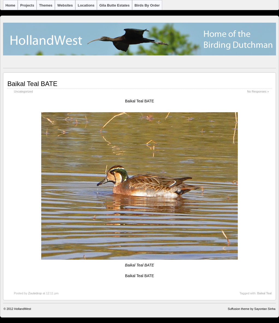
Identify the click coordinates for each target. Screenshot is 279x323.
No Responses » (258, 91)
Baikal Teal (264, 293)
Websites (65, 5)
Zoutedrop (35, 293)
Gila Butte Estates (114, 5)
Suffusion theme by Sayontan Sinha (251, 308)
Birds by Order (147, 5)
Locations (86, 5)
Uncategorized (23, 91)
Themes (45, 5)
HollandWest (22, 308)
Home (10, 5)
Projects (27, 5)
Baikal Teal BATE (32, 83)
